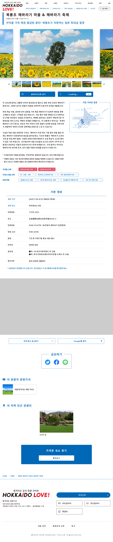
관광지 (36, 3)
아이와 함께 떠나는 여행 (48, 180)
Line (65, 362)
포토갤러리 (67, 503)
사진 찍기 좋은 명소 (92, 180)
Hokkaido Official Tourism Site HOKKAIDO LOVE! (13, 6)
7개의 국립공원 (68, 8)
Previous (9, 84)
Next (103, 84)
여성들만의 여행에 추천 (70, 180)
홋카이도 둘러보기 (31, 8)
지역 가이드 (78, 3)
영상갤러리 (95, 503)
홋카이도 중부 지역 (26, 169)
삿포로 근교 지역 (45, 169)
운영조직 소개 (58, 526)
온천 (46, 3)
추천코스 (66, 3)
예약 (100, 3)
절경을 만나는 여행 (81, 8)
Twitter (47, 362)
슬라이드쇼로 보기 (38, 94)
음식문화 (90, 3)
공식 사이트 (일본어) (37, 260)
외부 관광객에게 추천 (67, 175)
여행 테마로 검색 (44, 8)
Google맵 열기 (80, 341)
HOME (5, 476)
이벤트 (55, 3)
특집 (27, 3)
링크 (73, 526)
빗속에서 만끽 (56, 8)
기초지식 (92, 8)
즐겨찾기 (105, 8)
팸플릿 (65, 511)
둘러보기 (56, 458)
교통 (109, 3)
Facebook (56, 362)
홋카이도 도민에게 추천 (45, 175)
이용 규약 (42, 526)
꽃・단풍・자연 (25, 175)
